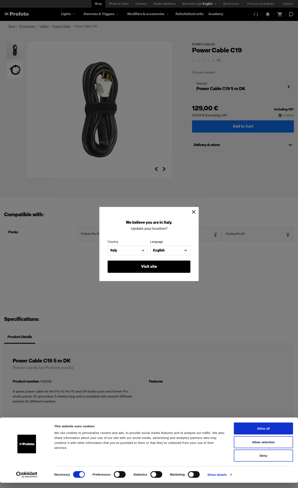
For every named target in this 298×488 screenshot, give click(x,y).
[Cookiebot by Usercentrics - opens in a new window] (27, 480)
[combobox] (128, 250)
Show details (217, 480)
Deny (263, 461)
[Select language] (210, 4)
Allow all (263, 433)
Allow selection (263, 447)
